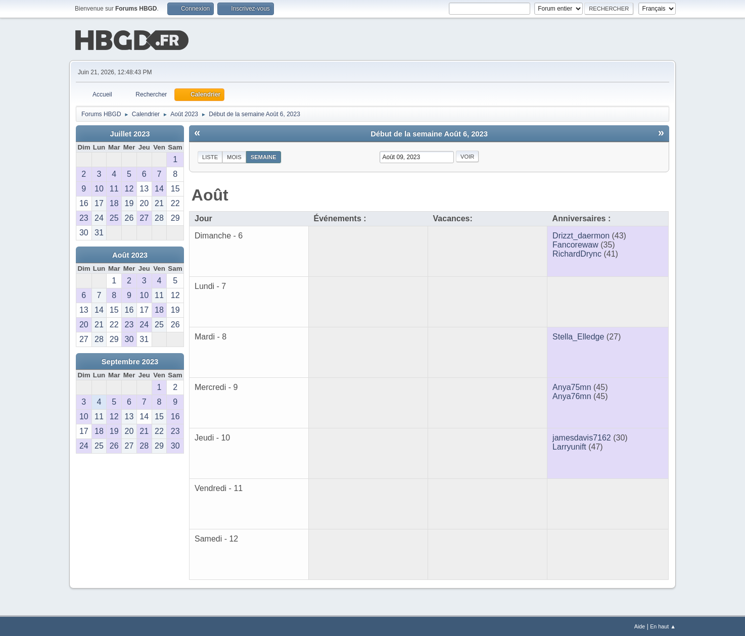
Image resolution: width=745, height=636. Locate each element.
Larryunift (569, 446)
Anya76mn (571, 395)
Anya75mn (571, 386)
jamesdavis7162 (581, 436)
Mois (234, 156)
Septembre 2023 (130, 361)
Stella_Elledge (578, 335)
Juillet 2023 (130, 133)
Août (210, 194)
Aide (639, 625)
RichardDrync (576, 253)
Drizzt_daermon (581, 234)
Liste (210, 156)
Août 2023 (130, 254)
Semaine (263, 156)
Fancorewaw (575, 243)
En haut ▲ (663, 625)
